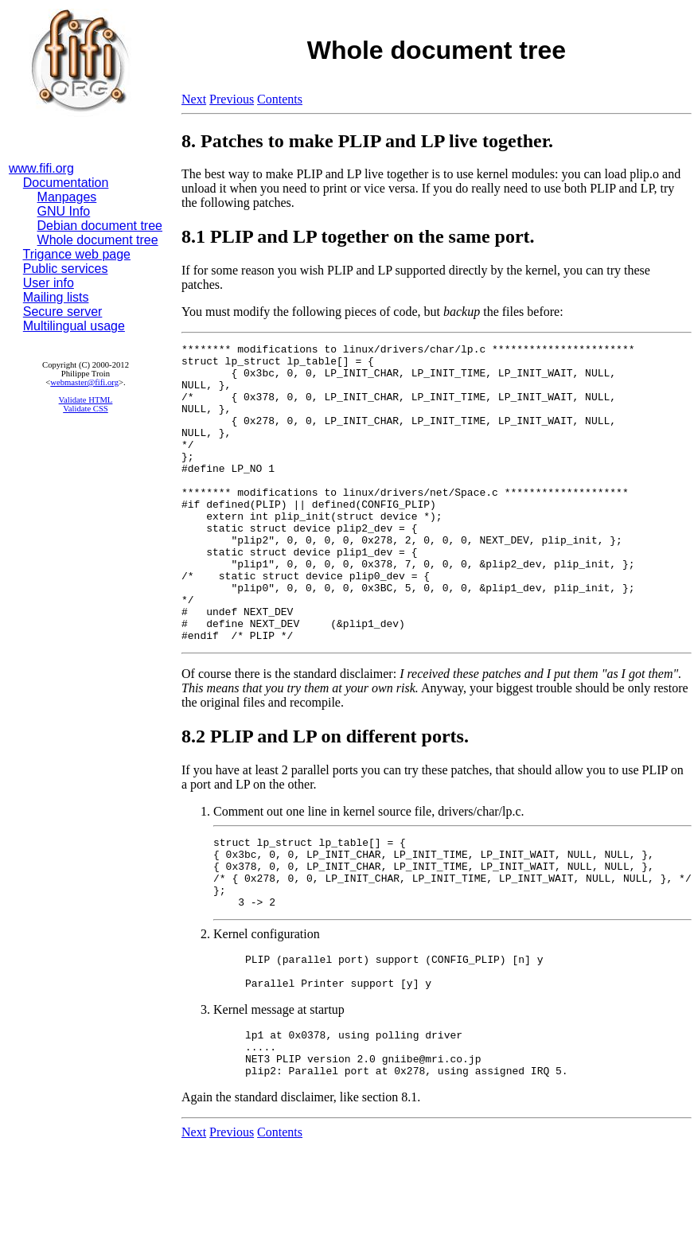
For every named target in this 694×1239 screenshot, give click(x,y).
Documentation (66, 182)
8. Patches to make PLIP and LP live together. (367, 141)
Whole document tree (97, 240)
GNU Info (64, 211)
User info (48, 283)
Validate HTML (86, 399)
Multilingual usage (74, 326)
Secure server (63, 311)
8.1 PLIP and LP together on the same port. (358, 236)
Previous (231, 99)
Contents (279, 99)
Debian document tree (99, 225)
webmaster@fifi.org (84, 382)
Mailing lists (56, 297)
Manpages (67, 197)
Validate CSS (85, 408)
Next (193, 99)
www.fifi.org (41, 168)
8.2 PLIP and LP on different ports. (325, 795)
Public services (65, 268)
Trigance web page (77, 254)
